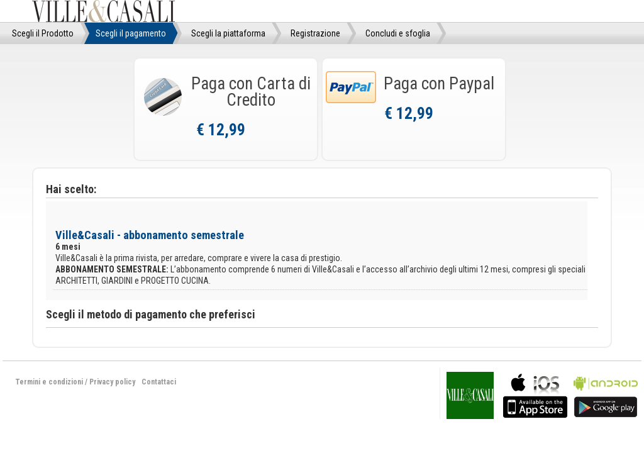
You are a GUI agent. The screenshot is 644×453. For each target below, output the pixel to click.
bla (535, 394)
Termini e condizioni (49, 382)
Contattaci (159, 382)
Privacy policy (112, 382)
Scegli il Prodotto (43, 33)
